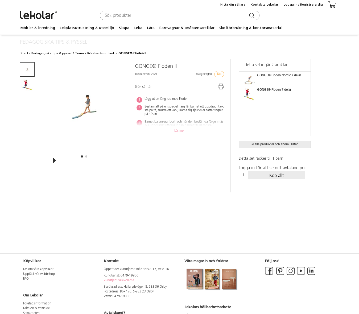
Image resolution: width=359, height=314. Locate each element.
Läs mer (179, 131)
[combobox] (179, 15)
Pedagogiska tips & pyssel (51, 53)
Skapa (124, 28)
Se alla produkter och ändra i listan (275, 144)
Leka (138, 28)
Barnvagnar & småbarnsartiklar (186, 28)
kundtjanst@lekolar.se (119, 280)
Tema (79, 53)
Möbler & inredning (37, 28)
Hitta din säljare (233, 4)
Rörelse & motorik (101, 53)
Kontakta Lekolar (264, 4)
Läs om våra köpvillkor (38, 269)
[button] (82, 156)
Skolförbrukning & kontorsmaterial (250, 28)
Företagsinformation (37, 303)
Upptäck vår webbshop (39, 274)
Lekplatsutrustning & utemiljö (87, 28)
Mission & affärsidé (36, 308)
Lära (151, 28)
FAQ (26, 278)
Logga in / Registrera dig (303, 4)
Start (24, 53)
